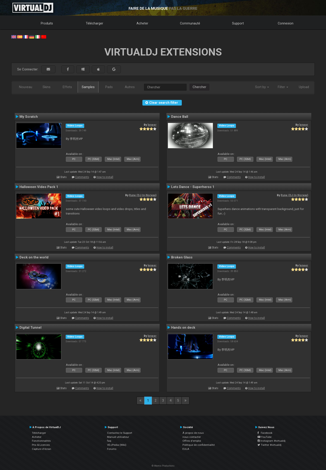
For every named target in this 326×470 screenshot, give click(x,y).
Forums (111, 449)
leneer (152, 124)
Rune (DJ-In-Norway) (142, 195)
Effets (67, 87)
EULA (185, 449)
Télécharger (94, 23)
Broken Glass (181, 257)
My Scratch (28, 117)
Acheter (142, 23)
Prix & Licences (41, 444)
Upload (304, 87)
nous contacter (191, 437)
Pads (109, 87)
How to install (104, 177)
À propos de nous (193, 432)
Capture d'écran (41, 449)
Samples (88, 87)
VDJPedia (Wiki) (116, 444)
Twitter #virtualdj (269, 444)
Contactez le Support (119, 432)
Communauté (190, 23)
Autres (130, 87)
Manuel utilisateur (118, 437)
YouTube (264, 437)
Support (238, 23)
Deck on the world (33, 257)
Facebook (265, 432)
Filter (283, 87)
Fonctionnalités (41, 440)
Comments (82, 177)
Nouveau (25, 87)
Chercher (199, 87)
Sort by (262, 87)
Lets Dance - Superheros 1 (192, 187)
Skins (46, 87)
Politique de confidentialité (198, 444)
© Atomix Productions (163, 465)
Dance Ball (179, 117)
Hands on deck (183, 327)
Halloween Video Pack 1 (38, 187)
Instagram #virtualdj (271, 440)
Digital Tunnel (30, 327)
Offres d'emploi (191, 440)
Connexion (285, 23)
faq (109, 440)
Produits (47, 23)
